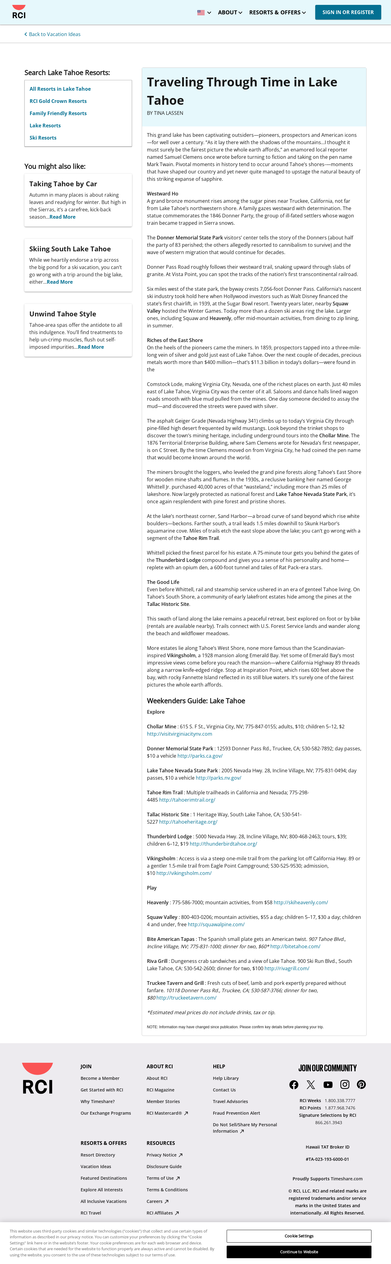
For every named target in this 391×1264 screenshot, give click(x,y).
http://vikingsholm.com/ (184, 873)
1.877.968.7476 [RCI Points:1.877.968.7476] (340, 1108)
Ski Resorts (43, 137)
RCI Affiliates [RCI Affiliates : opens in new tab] (163, 1213)
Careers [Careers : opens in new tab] (158, 1201)
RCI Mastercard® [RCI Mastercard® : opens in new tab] (167, 1113)
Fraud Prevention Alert (236, 1113)
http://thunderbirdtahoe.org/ (223, 843)
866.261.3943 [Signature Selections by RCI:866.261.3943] (328, 1122)
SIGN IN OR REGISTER (348, 12)
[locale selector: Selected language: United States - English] (203, 10)
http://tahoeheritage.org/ (188, 821)
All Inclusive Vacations (104, 1201)
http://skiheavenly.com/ (301, 902)
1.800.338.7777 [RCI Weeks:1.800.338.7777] (340, 1100)
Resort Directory (98, 1155)
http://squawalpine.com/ (216, 924)
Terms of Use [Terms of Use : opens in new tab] (163, 1178)
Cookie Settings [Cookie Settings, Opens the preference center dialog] (299, 1245)
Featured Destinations (104, 1178)
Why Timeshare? (98, 1101)
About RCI (157, 1078)
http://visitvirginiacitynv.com (179, 733)
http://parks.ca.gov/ (200, 755)
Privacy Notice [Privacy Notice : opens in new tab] (165, 1155)
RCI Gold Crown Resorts (58, 101)
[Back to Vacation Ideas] (51, 33)
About (227, 12)
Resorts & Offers (275, 12)
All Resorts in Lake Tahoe (60, 89)
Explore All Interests (102, 1190)
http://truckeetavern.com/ (186, 997)
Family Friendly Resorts (58, 113)
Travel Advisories (230, 1101)
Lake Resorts (45, 125)
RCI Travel (91, 1213)
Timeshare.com (347, 1179)
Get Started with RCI (102, 1090)
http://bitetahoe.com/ (295, 946)
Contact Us (224, 1090)
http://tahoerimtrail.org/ (187, 799)
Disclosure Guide (164, 1166)
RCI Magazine (160, 1090)
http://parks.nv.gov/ (218, 777)
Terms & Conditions (167, 1190)
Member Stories (163, 1101)
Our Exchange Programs (106, 1113)
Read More (62, 216)
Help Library (226, 1078)
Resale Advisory (163, 1224)
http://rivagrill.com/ (287, 968)
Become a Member (100, 1078)
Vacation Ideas (96, 1166)
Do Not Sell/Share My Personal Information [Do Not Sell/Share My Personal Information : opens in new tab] (245, 1128)
